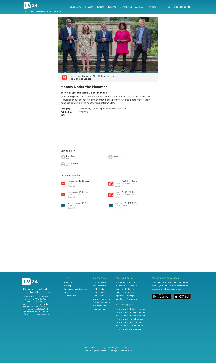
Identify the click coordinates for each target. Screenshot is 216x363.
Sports (112, 7)
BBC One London (82, 78)
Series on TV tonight (125, 289)
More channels (99, 309)
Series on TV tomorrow (126, 292)
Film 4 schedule (99, 305)
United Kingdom (113, 348)
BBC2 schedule (99, 285)
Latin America (126, 348)
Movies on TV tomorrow (126, 285)
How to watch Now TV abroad (129, 325)
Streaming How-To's (131, 7)
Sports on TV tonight (125, 295)
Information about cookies (75, 289)
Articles (152, 7)
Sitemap (67, 285)
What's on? (74, 7)
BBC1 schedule (99, 282)
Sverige (103, 348)
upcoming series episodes (39, 314)
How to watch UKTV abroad (128, 329)
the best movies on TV (31, 311)
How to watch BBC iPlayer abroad (131, 309)
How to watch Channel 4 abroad (130, 312)
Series (100, 7)
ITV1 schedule (99, 289)
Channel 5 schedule (101, 302)
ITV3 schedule (99, 295)
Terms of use (70, 295)
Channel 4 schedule (101, 299)
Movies (89, 7)
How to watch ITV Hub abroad (129, 319)
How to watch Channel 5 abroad (130, 315)
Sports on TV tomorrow (126, 299)
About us (68, 282)
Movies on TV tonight (125, 282)
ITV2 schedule (99, 292)
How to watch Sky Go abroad (129, 322)
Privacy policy (70, 292)
